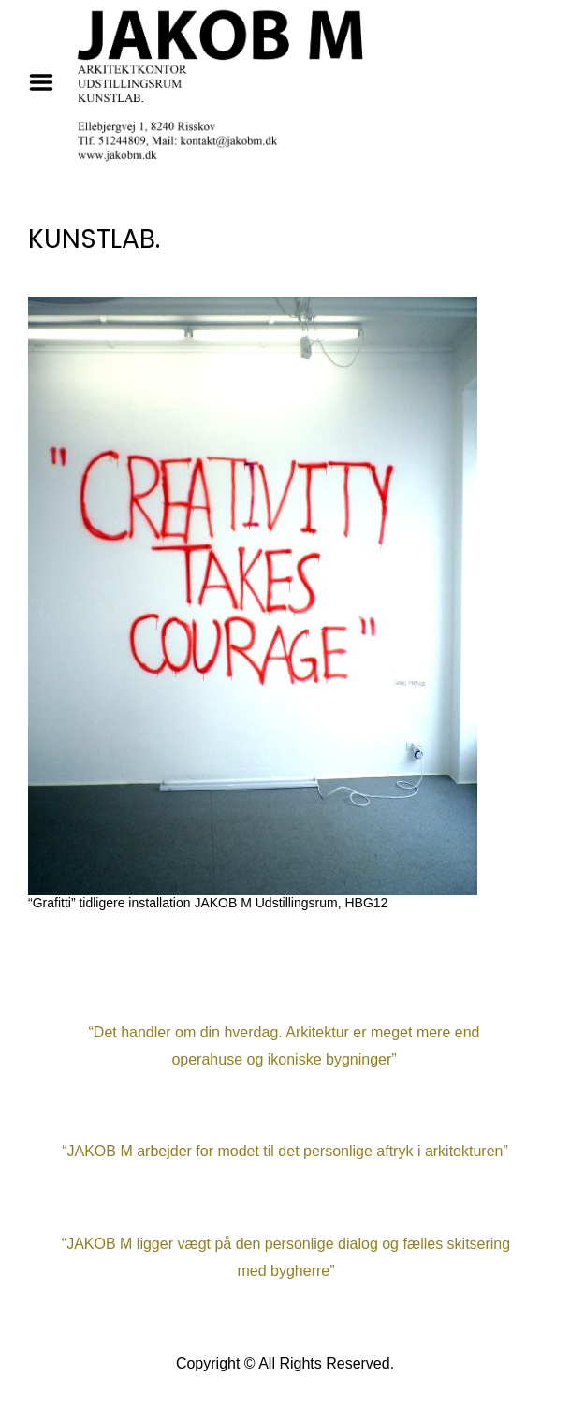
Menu (47, 82)
